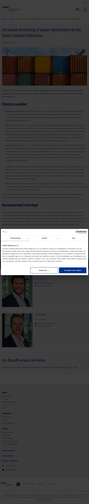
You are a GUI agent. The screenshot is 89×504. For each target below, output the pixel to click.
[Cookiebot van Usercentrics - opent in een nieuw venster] (77, 232)
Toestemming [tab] (15, 238)
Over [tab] (73, 238)
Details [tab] (44, 238)
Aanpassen (44, 270)
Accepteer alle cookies (72, 270)
